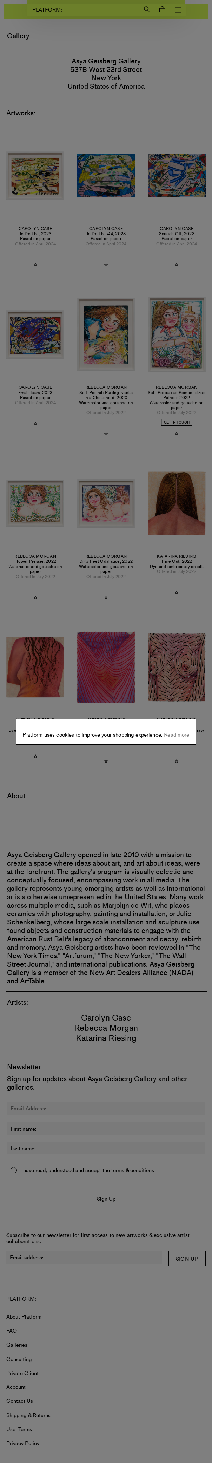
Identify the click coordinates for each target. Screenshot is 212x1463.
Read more (176, 709)
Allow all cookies (106, 749)
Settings (106, 727)
